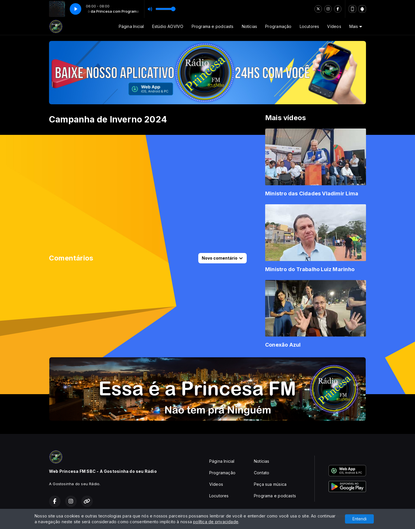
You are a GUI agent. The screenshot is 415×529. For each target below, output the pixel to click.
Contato (261, 472)
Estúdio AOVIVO (168, 26)
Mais (355, 26)
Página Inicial (131, 26)
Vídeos (334, 26)
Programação (278, 26)
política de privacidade (215, 521)
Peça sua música (270, 484)
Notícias (249, 26)
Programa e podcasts (213, 26)
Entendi (359, 518)
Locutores (309, 26)
